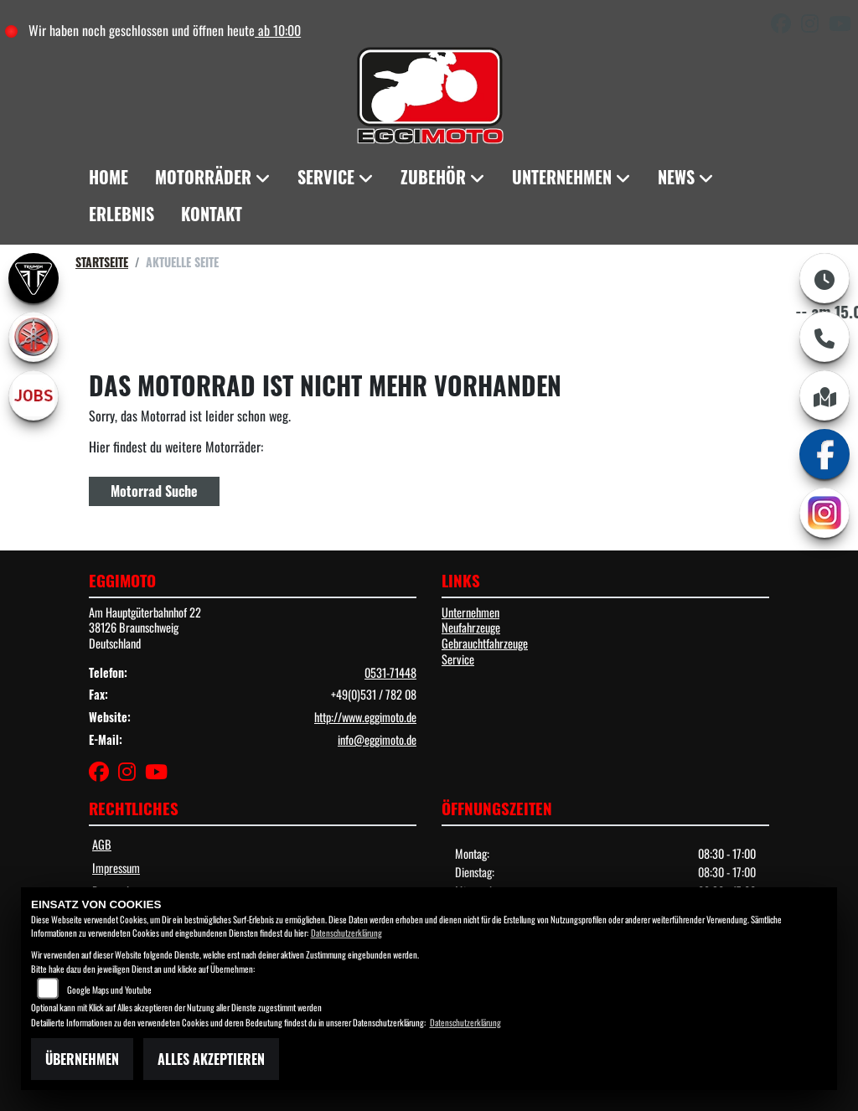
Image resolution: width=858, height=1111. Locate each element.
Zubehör (433, 176)
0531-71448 (390, 672)
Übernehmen (82, 1059)
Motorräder (203, 176)
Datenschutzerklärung (346, 932)
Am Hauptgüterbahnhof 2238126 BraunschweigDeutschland (145, 627)
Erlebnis (121, 213)
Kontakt (211, 213)
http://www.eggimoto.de (365, 717)
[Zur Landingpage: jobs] (33, 395)
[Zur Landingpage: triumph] (33, 278)
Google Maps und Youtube (109, 989)
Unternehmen (562, 176)
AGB (101, 844)
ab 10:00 (278, 30)
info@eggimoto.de (377, 739)
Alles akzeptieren (211, 1059)
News (676, 176)
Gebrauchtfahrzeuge (485, 643)
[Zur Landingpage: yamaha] (33, 337)
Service (325, 176)
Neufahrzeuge (471, 627)
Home (108, 176)
